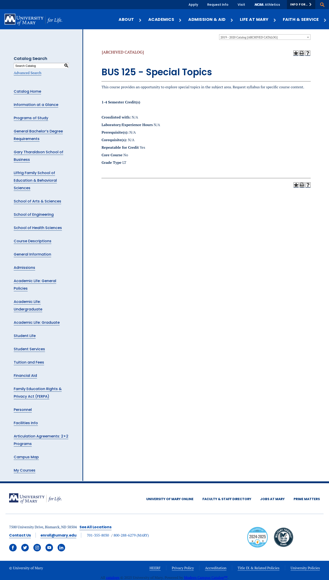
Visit (241, 4)
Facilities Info (26, 423)
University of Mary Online (170, 499)
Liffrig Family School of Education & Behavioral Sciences (35, 180)
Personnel (23, 409)
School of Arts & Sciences (37, 201)
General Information (32, 254)
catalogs (112, 577)
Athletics (272, 4)
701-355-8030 (98, 535)
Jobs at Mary (272, 499)
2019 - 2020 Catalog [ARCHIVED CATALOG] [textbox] (249, 37)
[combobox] (264, 37)
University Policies (305, 567)
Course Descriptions (32, 241)
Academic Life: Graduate (37, 322)
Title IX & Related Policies (258, 567)
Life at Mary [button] (258, 19)
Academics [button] (165, 19)
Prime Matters (307, 499)
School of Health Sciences (38, 227)
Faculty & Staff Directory (226, 499)
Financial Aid (25, 375)
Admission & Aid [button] (210, 19)
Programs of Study (31, 118)
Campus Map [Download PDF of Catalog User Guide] (26, 457)
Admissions (24, 267)
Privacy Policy (183, 567)
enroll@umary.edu (58, 535)
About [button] (130, 19)
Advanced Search (27, 72)
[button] (301, 4)
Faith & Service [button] (305, 19)
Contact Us (20, 535)
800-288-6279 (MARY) (131, 535)
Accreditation (215, 567)
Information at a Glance (36, 104)
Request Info (217, 4)
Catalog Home (27, 91)
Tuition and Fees (29, 362)
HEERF (154, 567)
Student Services (29, 349)
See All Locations (95, 527)
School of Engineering (34, 214)
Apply (193, 4)
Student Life (25, 335)
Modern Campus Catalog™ (206, 577)
